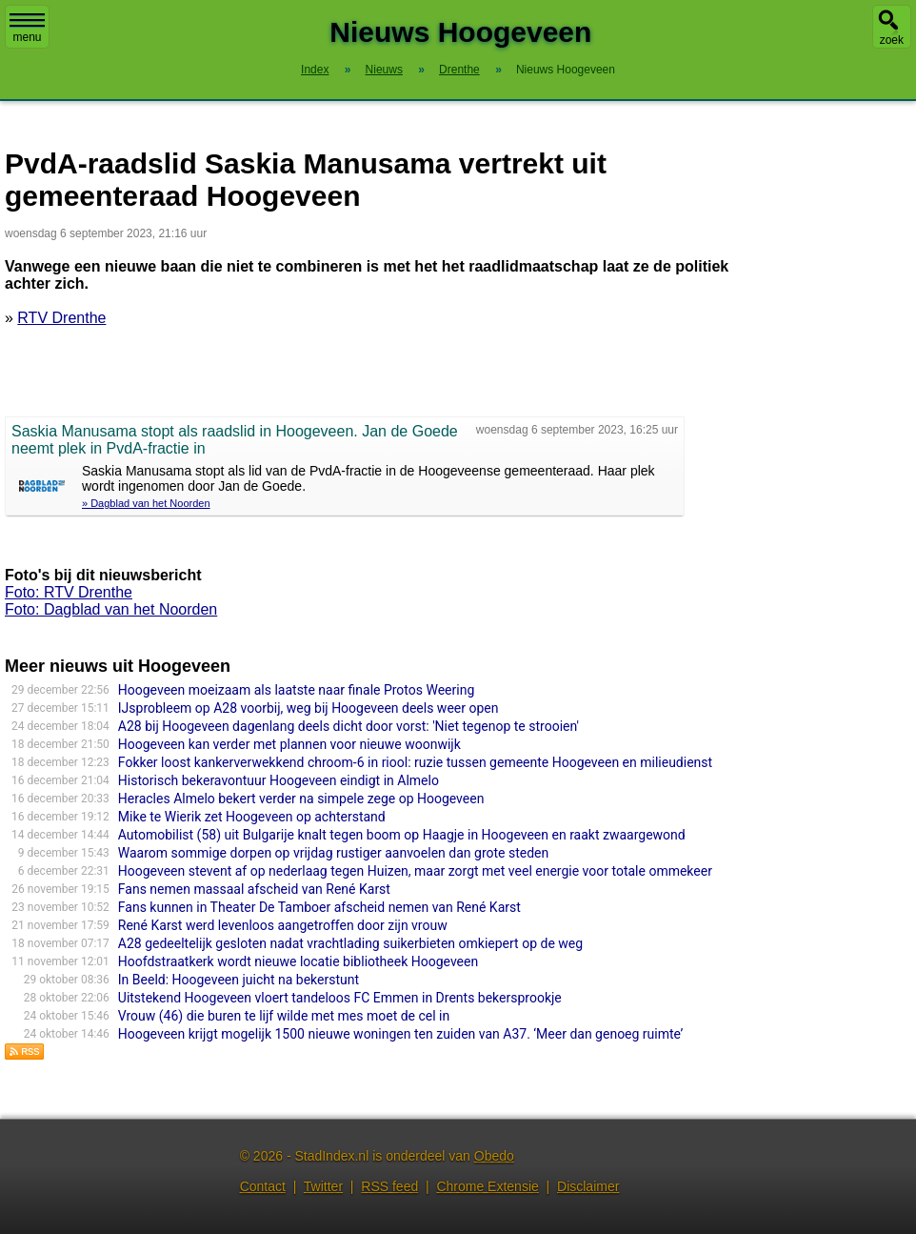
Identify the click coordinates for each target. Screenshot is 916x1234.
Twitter (323, 1186)
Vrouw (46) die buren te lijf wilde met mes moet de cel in (283, 1015)
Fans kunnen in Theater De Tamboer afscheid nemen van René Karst (319, 907)
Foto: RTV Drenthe (68, 592)
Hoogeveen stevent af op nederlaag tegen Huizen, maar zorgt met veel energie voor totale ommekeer (415, 871)
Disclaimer (588, 1186)
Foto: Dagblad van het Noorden (111, 609)
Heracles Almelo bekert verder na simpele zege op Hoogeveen (301, 798)
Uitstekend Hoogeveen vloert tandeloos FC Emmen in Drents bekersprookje (340, 997)
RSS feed (389, 1186)
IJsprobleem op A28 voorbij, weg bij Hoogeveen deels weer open (308, 708)
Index (315, 69)
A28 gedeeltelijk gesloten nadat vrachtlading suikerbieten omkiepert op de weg (350, 943)
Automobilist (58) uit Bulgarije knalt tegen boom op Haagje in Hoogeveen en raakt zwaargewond (402, 834)
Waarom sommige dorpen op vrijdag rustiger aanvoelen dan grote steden (333, 852)
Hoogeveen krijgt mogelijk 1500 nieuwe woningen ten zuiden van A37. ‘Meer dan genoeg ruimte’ (400, 1034)
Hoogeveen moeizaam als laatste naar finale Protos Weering (296, 690)
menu (27, 28)
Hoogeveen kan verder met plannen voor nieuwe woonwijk (289, 744)
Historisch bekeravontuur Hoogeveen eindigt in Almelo (278, 780)
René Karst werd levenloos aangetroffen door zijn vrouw (283, 925)
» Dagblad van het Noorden (146, 503)
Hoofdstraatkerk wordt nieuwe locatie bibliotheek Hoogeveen (298, 961)
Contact (263, 1186)
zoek (892, 40)
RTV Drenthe (61, 318)
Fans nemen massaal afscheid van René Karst (254, 889)
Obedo (494, 1155)
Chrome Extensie (487, 1186)
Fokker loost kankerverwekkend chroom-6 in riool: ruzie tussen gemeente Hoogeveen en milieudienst (415, 762)
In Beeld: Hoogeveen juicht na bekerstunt (238, 979)
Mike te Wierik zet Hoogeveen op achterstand (252, 816)
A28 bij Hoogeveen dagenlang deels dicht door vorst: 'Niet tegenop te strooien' (348, 726)
